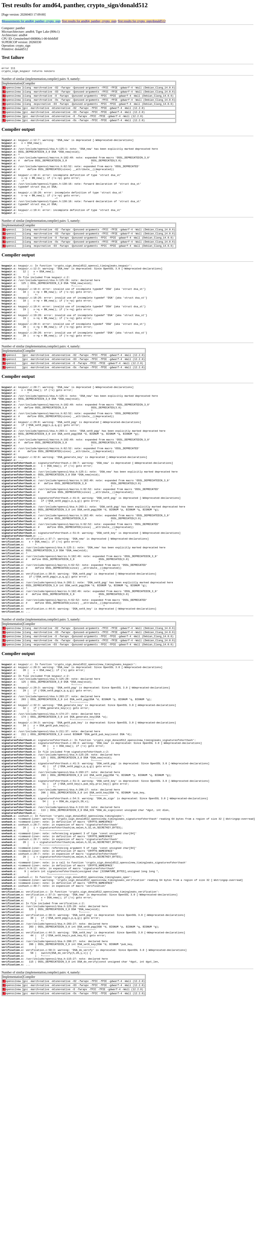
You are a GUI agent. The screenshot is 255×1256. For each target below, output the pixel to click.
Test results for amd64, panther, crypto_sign (89, 21)
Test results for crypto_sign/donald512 (142, 21)
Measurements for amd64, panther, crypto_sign (31, 21)
